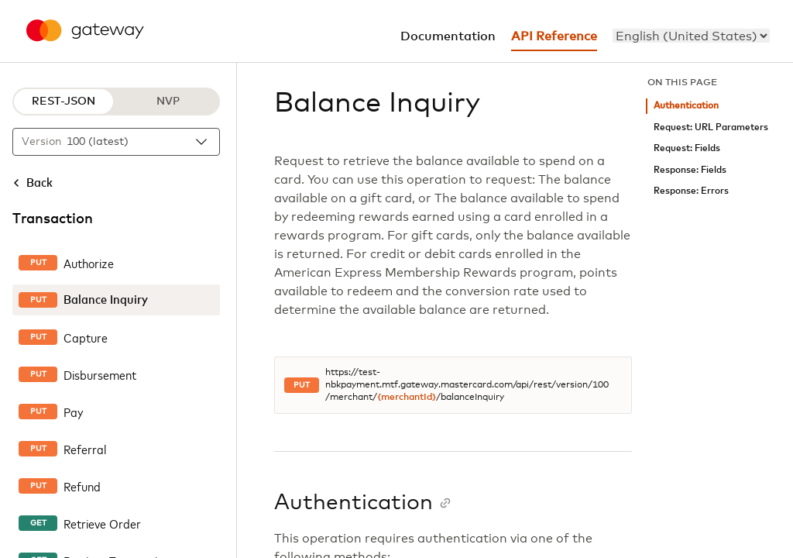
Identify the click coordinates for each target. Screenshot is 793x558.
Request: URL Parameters (711, 127)
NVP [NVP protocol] (168, 101)
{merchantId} (406, 397)
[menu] (691, 36)
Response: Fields (690, 170)
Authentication (686, 106)
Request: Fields (687, 148)
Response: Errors (691, 191)
